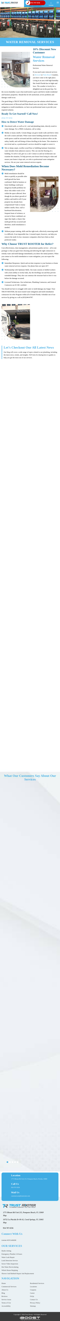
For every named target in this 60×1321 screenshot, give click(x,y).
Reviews (5, 1296)
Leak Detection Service (10, 1261)
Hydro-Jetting (6, 1251)
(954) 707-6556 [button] (7, 119)
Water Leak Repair (8, 1257)
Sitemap (33, 1306)
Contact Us (34, 1300)
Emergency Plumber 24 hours (12, 1254)
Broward (38, 76)
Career (32, 1293)
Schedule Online (51, 5)
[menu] (58, 2)
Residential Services (37, 1283)
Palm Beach (47, 76)
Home (4, 1283)
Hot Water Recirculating (10, 1267)
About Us (5, 1290)
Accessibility (6, 1306)
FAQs (32, 1296)
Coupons (33, 1290)
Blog (3, 1293)
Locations (33, 1287)
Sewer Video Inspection (10, 1264)
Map (5, 1215)
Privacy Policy (35, 1303)
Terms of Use (6, 1303)
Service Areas (6, 1300)
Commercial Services (9, 1287)
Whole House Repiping (10, 1270)
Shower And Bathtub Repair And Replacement (18, 1273)
